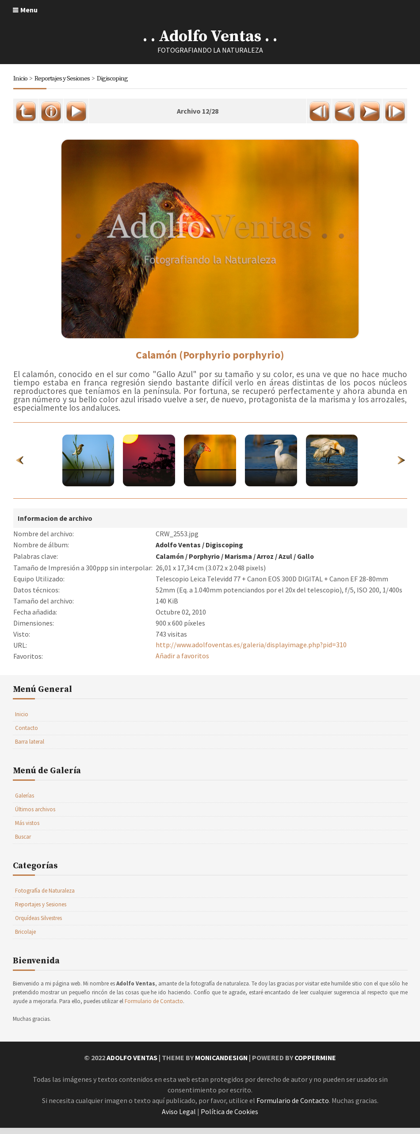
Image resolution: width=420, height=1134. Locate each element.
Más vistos (27, 830)
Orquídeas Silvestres (38, 925)
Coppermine (316, 1065)
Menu (29, 9)
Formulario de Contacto (154, 1008)
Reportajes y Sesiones (62, 78)
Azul (287, 564)
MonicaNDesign (221, 1065)
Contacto (26, 735)
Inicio (20, 78)
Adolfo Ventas (179, 553)
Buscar (23, 844)
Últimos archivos (35, 817)
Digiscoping (113, 78)
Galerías (24, 803)
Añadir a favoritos (182, 663)
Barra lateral (29, 749)
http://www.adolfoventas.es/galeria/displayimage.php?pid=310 (251, 652)
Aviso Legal (179, 1118)
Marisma (240, 564)
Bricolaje (25, 939)
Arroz (267, 564)
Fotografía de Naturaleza (45, 898)
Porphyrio (205, 564)
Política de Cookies (229, 1118)
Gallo (308, 564)
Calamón (170, 564)
